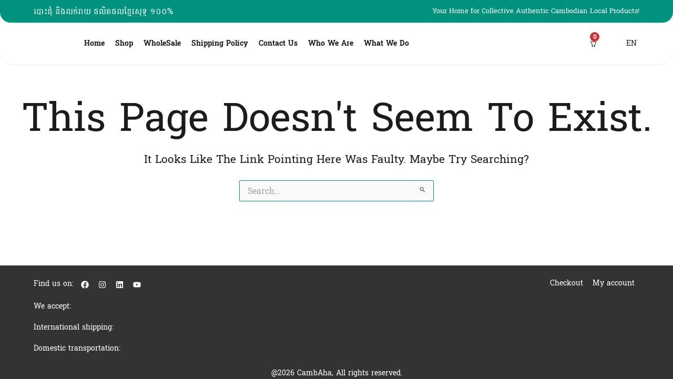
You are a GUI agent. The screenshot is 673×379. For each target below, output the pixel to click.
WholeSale (162, 43)
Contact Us (278, 43)
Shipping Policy (219, 43)
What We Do (386, 43)
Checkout (566, 283)
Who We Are (330, 43)
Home (94, 43)
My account (614, 283)
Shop (124, 43)
